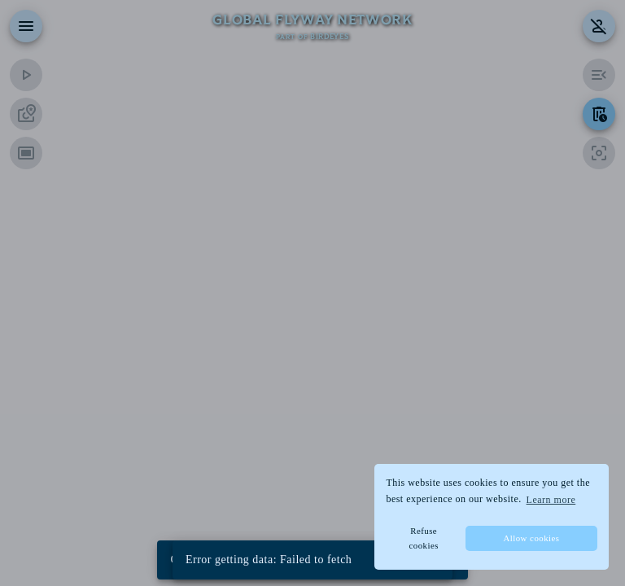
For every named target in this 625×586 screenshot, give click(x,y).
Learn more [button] (551, 499)
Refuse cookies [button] (423, 538)
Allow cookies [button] (531, 538)
